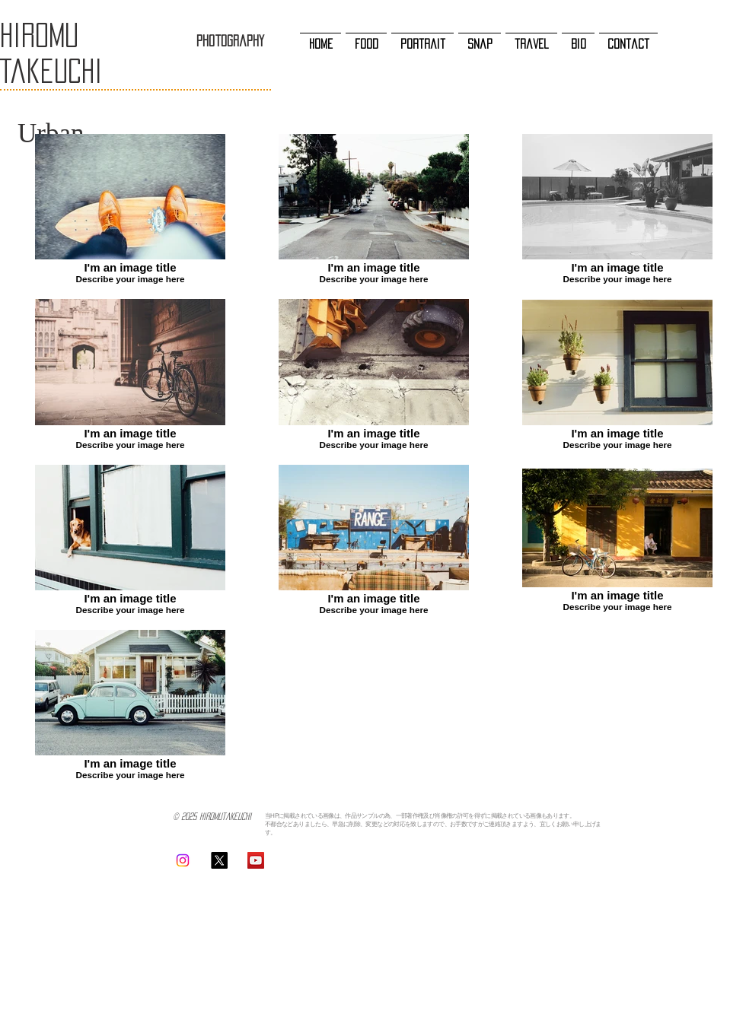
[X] (219, 860)
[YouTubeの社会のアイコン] (255, 860)
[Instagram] (182, 860)
